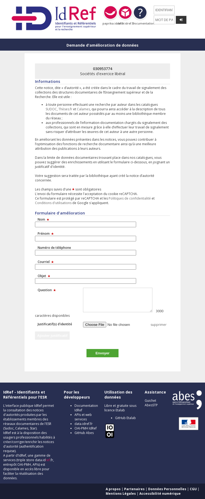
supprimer (159, 324)
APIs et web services (83, 416)
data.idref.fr (83, 423)
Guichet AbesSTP (151, 402)
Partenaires (134, 489)
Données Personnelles (167, 489)
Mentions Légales (121, 493)
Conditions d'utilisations (53, 203)
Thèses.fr (65, 109)
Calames (83, 109)
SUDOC (51, 109)
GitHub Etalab (125, 418)
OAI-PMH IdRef (85, 428)
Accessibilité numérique (160, 493)
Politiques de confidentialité (130, 198)
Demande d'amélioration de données (102, 45)
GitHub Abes (84, 433)
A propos (113, 489)
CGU (193, 489)
